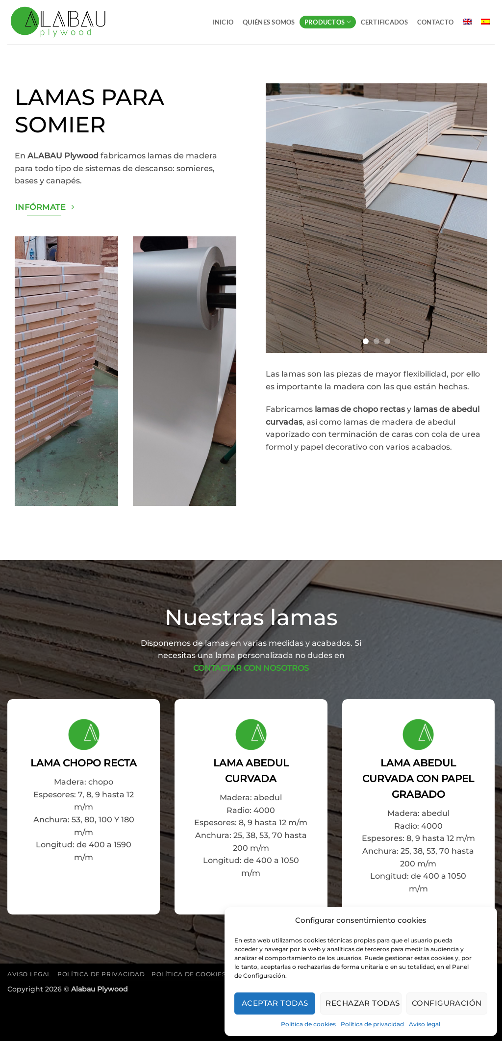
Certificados (384, 22)
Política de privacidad (372, 1024)
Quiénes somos (269, 22)
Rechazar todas (363, 1003)
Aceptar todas (275, 1003)
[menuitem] (467, 22)
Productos (327, 21)
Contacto (435, 22)
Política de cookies (308, 1024)
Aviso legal (424, 1024)
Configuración (447, 1003)
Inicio (223, 22)
